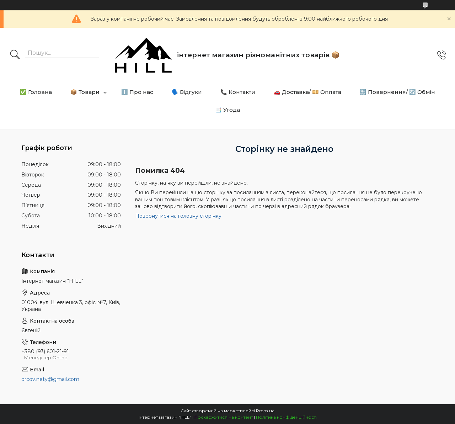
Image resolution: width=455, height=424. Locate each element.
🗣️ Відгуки (187, 92)
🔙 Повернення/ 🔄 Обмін (397, 92)
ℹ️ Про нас (137, 92)
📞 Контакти (237, 92)
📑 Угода (227, 109)
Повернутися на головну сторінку (178, 216)
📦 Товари (85, 92)
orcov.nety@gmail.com (50, 379)
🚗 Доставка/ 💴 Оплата (307, 92)
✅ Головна (36, 92)
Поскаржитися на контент (223, 417)
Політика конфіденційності (286, 417)
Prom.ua (265, 410)
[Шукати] (15, 55)
